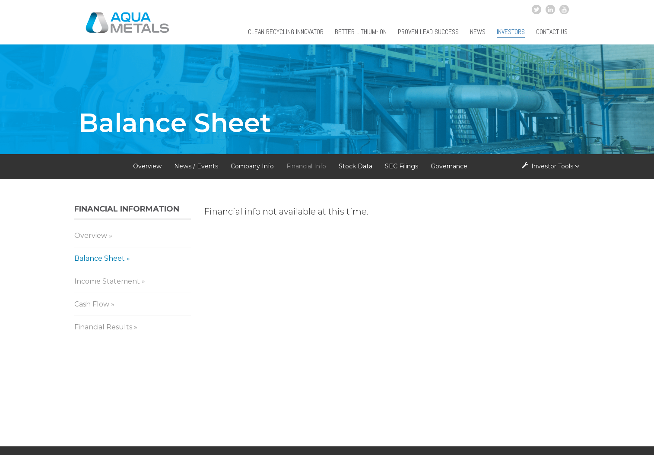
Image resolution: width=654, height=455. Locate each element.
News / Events (196, 166)
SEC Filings (401, 166)
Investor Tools (553, 166)
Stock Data (355, 166)
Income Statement (107, 281)
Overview (147, 166)
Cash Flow (91, 304)
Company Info (252, 166)
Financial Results (103, 327)
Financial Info (306, 166)
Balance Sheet (99, 258)
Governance (449, 166)
